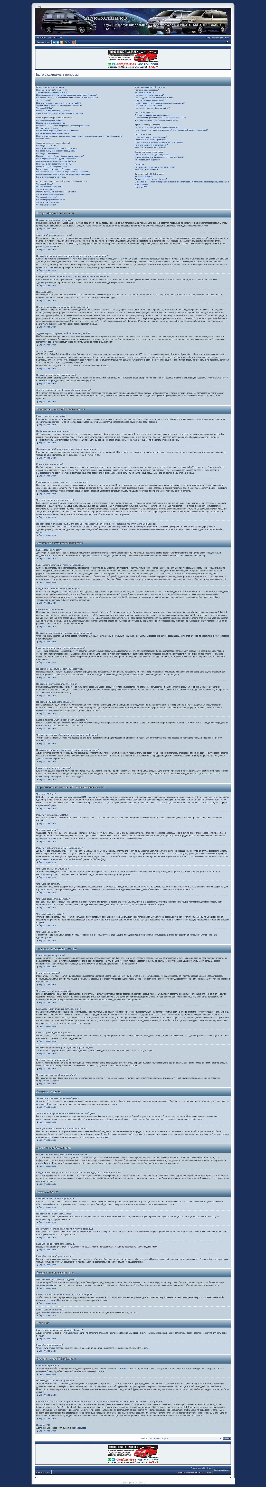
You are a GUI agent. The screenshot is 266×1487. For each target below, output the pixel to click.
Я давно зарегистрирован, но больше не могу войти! (59, 105)
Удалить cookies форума (187, 1472)
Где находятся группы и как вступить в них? (154, 98)
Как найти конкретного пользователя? (151, 145)
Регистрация (217, 38)
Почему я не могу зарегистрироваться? (53, 111)
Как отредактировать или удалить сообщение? (56, 148)
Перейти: (144, 1438)
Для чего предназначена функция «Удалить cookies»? (59, 113)
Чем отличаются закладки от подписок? (152, 155)
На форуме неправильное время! (50, 123)
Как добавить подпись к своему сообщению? (55, 151)
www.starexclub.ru (138, 1483)
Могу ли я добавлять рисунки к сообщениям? (55, 192)
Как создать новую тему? (47, 146)
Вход (227, 38)
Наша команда (205, 1472)
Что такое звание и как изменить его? (52, 133)
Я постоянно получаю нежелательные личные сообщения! (160, 118)
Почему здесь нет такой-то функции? (151, 179)
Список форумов (43, 42)
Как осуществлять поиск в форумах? (151, 137)
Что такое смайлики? (45, 189)
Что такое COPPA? (44, 108)
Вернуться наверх (47, 228)
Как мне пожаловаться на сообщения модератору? (58, 169)
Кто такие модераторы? (145, 92)
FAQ (208, 38)
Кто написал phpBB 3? (144, 177)
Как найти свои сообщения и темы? (150, 147)
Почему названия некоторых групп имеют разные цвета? (159, 103)
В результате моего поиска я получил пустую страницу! (159, 142)
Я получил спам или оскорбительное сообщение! (156, 120)
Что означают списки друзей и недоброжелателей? (157, 127)
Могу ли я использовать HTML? (50, 187)
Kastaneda (81, 1428)
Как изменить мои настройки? (49, 120)
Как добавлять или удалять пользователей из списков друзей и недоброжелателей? (171, 130)
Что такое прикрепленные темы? (50, 200)
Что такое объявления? (46, 197)
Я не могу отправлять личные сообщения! (153, 115)
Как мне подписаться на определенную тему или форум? (159, 157)
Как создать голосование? (47, 154)
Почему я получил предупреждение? (52, 167)
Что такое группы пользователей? (149, 95)
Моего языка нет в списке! (47, 128)
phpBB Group (123, 1368)
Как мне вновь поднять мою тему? (51, 177)
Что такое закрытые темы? (48, 202)
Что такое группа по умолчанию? (149, 105)
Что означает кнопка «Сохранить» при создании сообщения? (62, 172)
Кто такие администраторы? (147, 90)
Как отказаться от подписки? (147, 160)
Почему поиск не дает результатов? (150, 140)
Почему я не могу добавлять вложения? (53, 164)
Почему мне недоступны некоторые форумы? (56, 161)
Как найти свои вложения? (146, 169)
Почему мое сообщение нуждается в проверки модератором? (63, 174)
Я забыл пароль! (43, 100)
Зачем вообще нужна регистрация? (51, 92)
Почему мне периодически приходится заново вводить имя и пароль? (66, 95)
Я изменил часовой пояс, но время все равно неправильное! (62, 126)
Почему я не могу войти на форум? (51, 90)
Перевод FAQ (141, 187)
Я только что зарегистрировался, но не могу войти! (58, 103)
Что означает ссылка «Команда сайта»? (152, 108)
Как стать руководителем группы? (149, 100)
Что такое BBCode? (44, 184)
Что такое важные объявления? (50, 194)
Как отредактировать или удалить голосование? (57, 159)
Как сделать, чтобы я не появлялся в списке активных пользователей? (67, 98)
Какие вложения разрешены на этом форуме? (155, 167)
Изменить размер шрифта (227, 42)
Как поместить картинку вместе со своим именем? (58, 131)
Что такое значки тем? (46, 205)
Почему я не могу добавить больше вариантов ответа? (60, 156)
